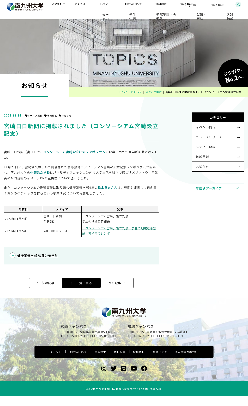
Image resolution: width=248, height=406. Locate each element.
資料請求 (100, 362)
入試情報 (233, 13)
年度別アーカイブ (202, 203)
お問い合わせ (78, 362)
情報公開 (120, 362)
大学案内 (132, 13)
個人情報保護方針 (186, 362)
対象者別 (96, 5)
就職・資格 (210, 13)
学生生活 (153, 13)
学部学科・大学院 (181, 13)
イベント (56, 362)
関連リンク (159, 362)
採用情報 (139, 362)
